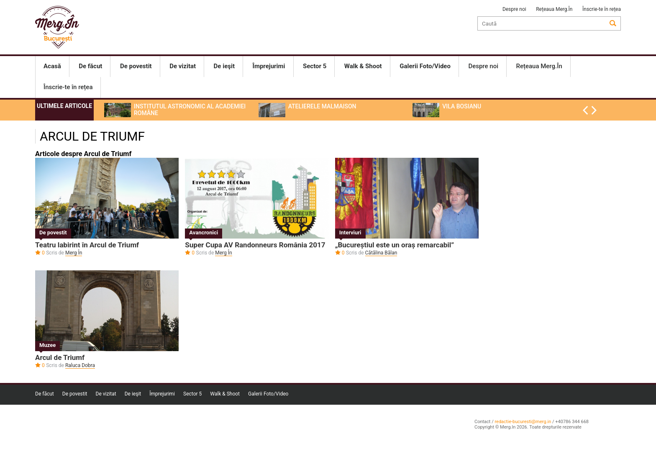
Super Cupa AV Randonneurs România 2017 (255, 245)
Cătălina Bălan (381, 253)
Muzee (47, 345)
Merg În (73, 253)
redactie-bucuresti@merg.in (523, 421)
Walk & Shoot (225, 394)
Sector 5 (192, 394)
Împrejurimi (162, 394)
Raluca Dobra (80, 365)
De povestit (53, 232)
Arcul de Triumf (60, 357)
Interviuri (350, 232)
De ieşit (133, 394)
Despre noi (514, 9)
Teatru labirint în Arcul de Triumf (87, 245)
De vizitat (106, 394)
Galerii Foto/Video (268, 394)
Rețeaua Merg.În (554, 9)
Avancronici (203, 232)
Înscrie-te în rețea (601, 9)
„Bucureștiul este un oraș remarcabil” (394, 245)
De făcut (44, 394)
